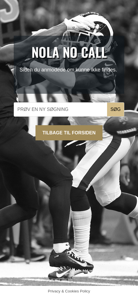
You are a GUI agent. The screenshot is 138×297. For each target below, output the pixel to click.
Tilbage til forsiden (68, 132)
